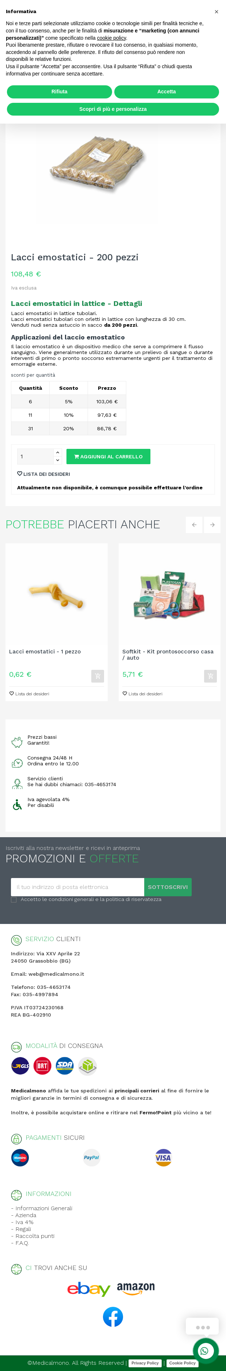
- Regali (21, 1229)
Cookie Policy (182, 1363)
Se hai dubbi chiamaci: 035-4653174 (71, 784)
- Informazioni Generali (41, 1208)
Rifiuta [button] (59, 91)
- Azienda (23, 1215)
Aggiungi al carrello (108, 456)
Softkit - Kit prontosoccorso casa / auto (168, 655)
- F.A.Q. (20, 1242)
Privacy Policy (145, 1363)
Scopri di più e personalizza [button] (112, 109)
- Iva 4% (22, 1222)
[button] (216, 12)
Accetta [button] (166, 91)
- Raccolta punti (32, 1235)
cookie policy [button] (111, 38)
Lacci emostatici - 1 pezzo (45, 652)
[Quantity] (35, 456)
